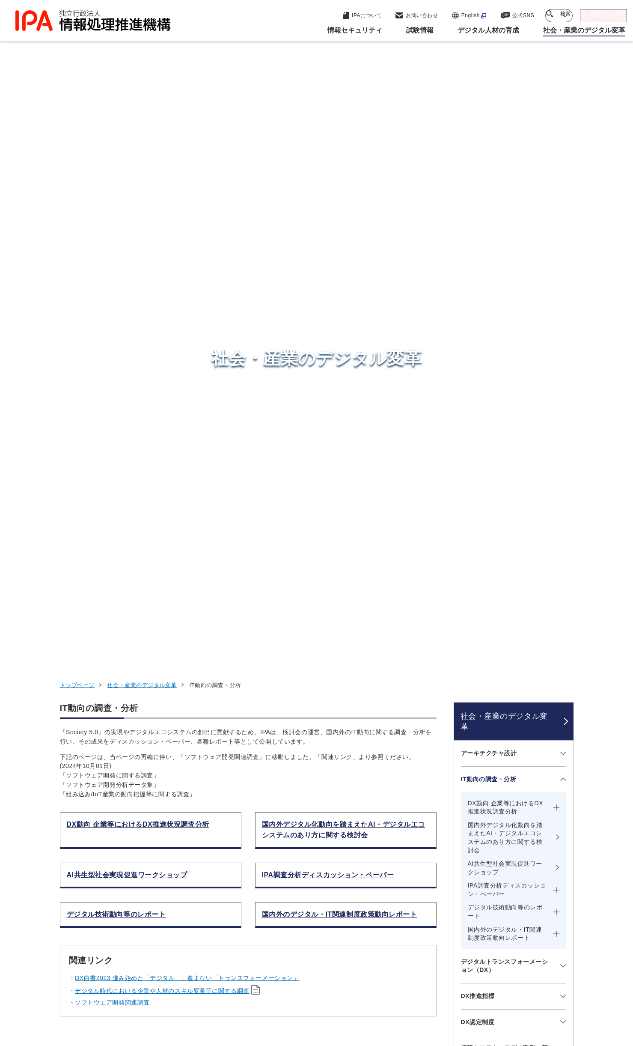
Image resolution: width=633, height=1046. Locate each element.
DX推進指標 (478, 439)
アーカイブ (321, 1006)
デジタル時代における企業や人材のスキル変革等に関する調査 (162, 434)
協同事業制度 (489, 992)
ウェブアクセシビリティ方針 (278, 992)
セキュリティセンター (318, 850)
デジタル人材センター (318, 924)
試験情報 (448, 872)
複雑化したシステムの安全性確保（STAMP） (504, 676)
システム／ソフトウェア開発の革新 (504, 616)
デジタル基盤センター (318, 908)
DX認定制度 (478, 465)
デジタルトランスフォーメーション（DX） (504, 409)
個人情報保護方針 (195, 992)
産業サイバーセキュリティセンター (339, 866)
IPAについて (454, 935)
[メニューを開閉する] (561, 196)
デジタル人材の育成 (467, 893)
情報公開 (441, 992)
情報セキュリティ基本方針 (373, 992)
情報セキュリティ (463, 851)
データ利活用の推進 (489, 551)
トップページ (77, 129)
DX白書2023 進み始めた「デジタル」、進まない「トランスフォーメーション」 (187, 421)
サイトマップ (544, 992)
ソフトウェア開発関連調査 (112, 445)
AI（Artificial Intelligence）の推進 (505, 581)
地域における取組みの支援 (498, 525)
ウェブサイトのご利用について (109, 992)
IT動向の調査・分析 (489, 222)
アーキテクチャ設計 (489, 196)
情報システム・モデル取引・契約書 (504, 495)
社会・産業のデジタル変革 (142, 129)
